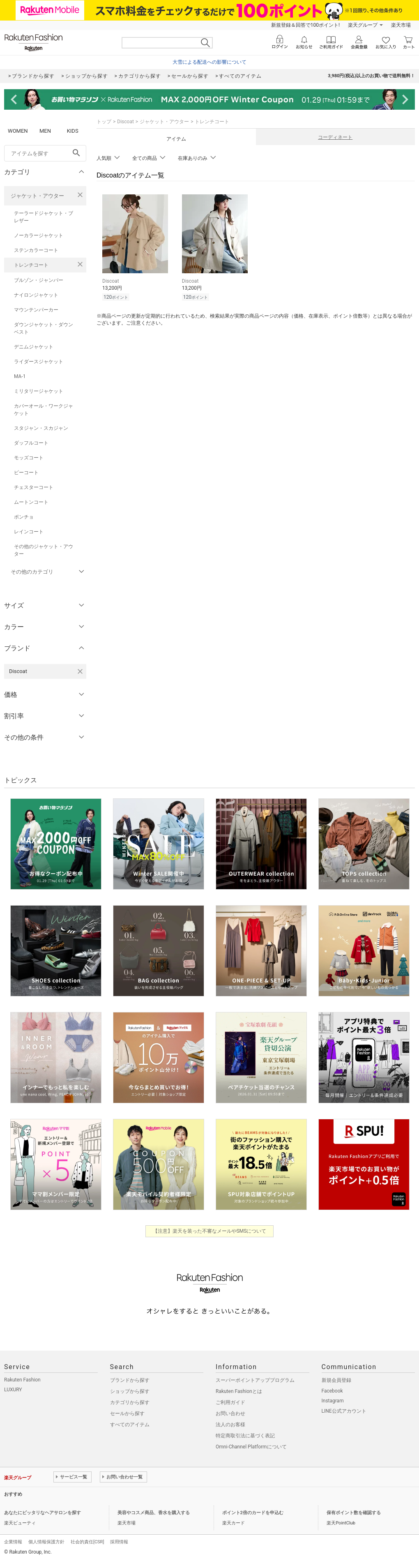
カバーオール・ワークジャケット (43, 409)
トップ (104, 122)
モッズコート (29, 458)
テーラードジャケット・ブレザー (43, 217)
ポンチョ (24, 517)
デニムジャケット (33, 347)
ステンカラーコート (36, 250)
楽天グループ (363, 25)
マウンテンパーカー (36, 310)
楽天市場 (401, 25)
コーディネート (335, 137)
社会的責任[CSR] (87, 1542)
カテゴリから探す (130, 1402)
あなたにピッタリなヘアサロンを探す (42, 1512)
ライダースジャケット (38, 361)
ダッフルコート (31, 443)
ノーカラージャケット (38, 235)
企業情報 (13, 1542)
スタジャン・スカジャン (41, 428)
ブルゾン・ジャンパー (38, 280)
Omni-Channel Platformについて (251, 1447)
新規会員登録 (336, 1380)
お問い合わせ (230, 1413)
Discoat (125, 122)
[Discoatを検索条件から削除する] (80, 671)
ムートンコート (31, 502)
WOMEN (18, 131)
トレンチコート (31, 265)
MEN (45, 131)
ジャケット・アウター (37, 196)
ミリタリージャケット (38, 391)
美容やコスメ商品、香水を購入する (153, 1512)
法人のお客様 (230, 1424)
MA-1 (19, 376)
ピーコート (26, 472)
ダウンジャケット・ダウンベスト (43, 328)
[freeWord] (45, 153)
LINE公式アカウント (344, 1411)
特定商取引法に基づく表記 (245, 1436)
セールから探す (127, 1413)
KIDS (72, 131)
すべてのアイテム (130, 1424)
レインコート (29, 532)
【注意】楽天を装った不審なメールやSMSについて (210, 1231)
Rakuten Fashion (22, 1380)
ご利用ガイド (230, 1402)
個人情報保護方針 (46, 1542)
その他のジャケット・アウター (43, 550)
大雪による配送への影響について (209, 62)
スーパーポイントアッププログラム (255, 1380)
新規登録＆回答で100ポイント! (305, 25)
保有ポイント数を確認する (354, 1512)
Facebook (332, 1391)
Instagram (333, 1401)
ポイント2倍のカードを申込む (252, 1512)
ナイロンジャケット (36, 295)
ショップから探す (130, 1391)
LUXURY (13, 1390)
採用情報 (119, 1542)
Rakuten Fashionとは (239, 1391)
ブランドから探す (130, 1380)
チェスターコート (33, 487)
